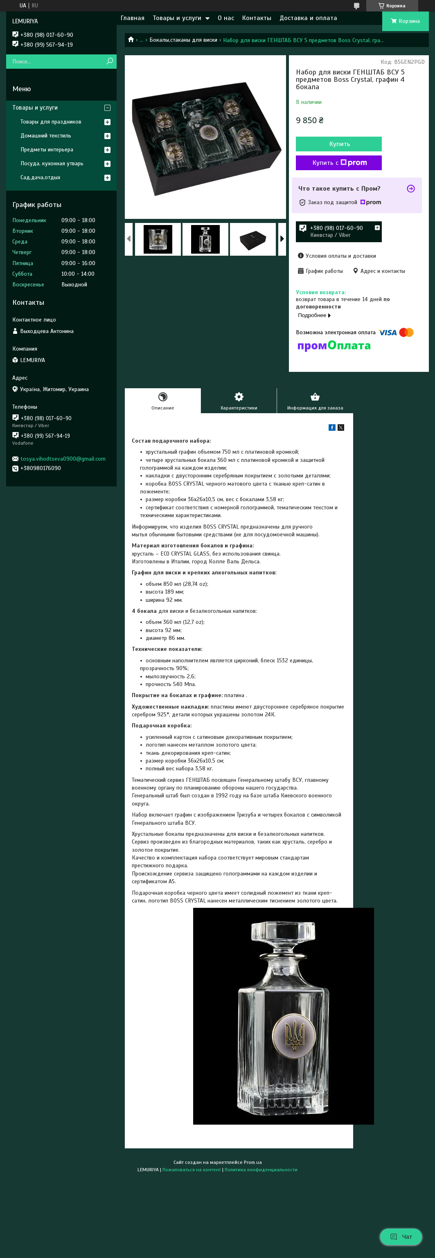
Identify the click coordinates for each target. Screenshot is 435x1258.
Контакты (256, 18)
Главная (132, 18)
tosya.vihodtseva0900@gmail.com (63, 458)
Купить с (340, 163)
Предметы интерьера (46, 149)
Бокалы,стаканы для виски (183, 39)
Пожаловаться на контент (191, 1169)
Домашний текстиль (45, 135)
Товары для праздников (50, 121)
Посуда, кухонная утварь (51, 163)
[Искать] (109, 61)
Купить (339, 144)
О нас (226, 18)
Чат (401, 1236)
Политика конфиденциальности (261, 1169)
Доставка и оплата (308, 18)
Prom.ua (253, 1162)
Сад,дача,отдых (40, 177)
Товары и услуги (177, 18)
